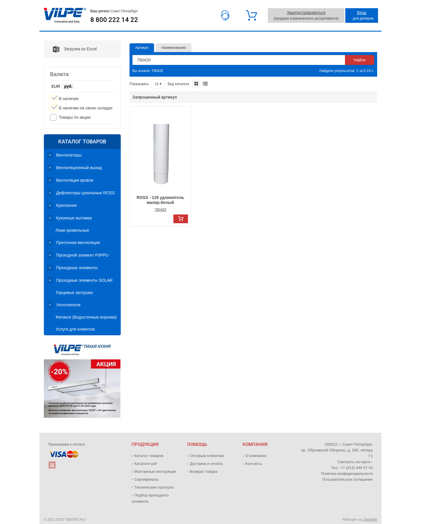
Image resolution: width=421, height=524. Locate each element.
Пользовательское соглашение (347, 479)
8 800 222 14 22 (114, 20)
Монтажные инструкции (155, 471)
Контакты (253, 463)
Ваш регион (114, 11)
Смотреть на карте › (355, 462)
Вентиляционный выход (79, 167)
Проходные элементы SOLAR (84, 280)
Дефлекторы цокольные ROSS (85, 192)
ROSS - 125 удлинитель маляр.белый (160, 200)
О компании (255, 455)
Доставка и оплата (206, 463)
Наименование (173, 48)
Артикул (142, 48)
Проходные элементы (77, 267)
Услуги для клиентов (75, 329)
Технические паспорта (153, 487)
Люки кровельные (72, 230)
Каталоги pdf (145, 463)
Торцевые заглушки (74, 292)
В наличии (69, 98)
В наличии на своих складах (86, 108)
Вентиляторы (69, 155)
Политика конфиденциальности (347, 474)
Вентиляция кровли (74, 180)
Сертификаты (146, 479)
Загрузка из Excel (70, 49)
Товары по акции (75, 117)
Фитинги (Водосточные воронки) (86, 317)
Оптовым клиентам (207, 455)
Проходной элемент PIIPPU (82, 255)
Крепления (66, 205)
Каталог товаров (82, 141)
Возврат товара (203, 471)
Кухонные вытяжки (74, 218)
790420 (160, 210)
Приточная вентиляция (78, 242)
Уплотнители (68, 305)
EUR (55, 86)
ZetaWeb (370, 520)
